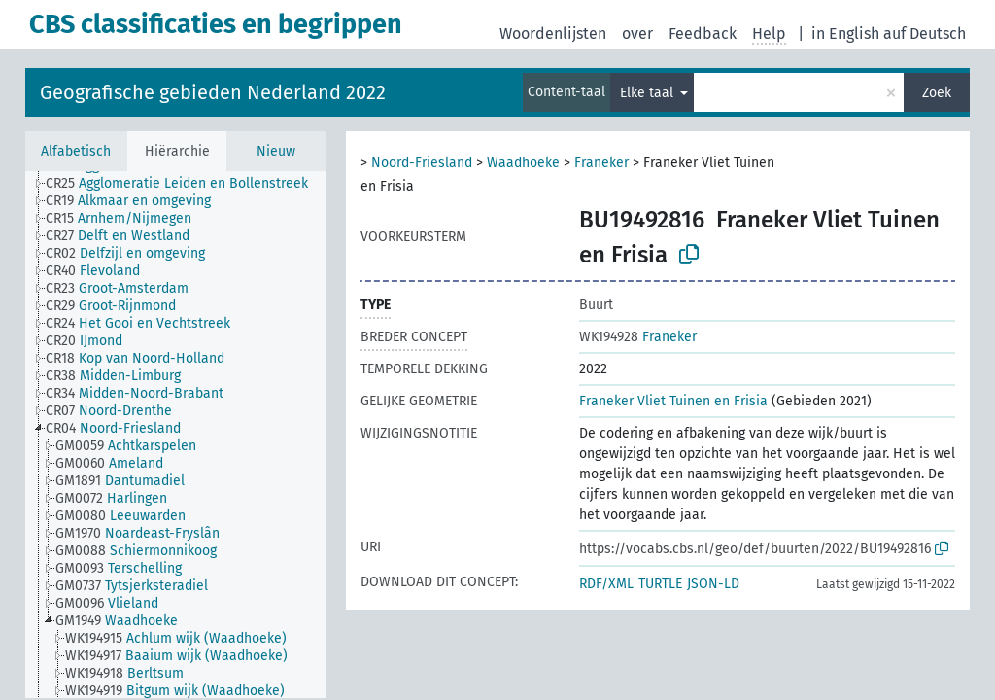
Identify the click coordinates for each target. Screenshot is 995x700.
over (637, 33)
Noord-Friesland (421, 163)
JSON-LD (713, 584)
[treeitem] (185, 183)
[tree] (175, 434)
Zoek (936, 93)
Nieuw (276, 151)
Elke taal (648, 93)
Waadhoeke (523, 163)
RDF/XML (606, 584)
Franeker (601, 163)
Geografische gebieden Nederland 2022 (213, 92)
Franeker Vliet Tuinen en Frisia (673, 401)
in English (845, 33)
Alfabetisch (76, 151)
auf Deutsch (924, 33)
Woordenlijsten (552, 33)
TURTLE (660, 584)
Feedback (703, 33)
